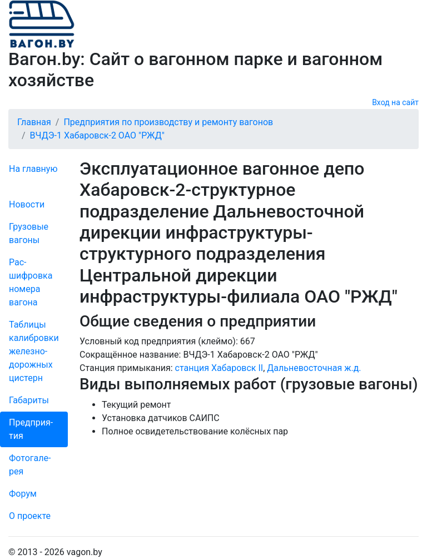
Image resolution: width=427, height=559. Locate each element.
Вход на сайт (395, 102)
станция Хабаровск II (219, 368)
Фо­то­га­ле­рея (30, 465)
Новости (26, 204)
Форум (23, 493)
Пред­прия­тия (31, 429)
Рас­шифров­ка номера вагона (30, 282)
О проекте (30, 516)
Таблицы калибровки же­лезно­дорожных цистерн (34, 351)
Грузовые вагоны (28, 233)
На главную (33, 169)
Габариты (29, 400)
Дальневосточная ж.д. (314, 368)
